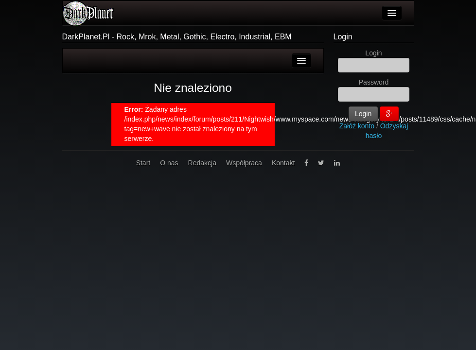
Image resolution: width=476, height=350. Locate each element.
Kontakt (283, 163)
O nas (169, 163)
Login (343, 37)
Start (143, 163)
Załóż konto (356, 126)
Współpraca (244, 163)
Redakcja (202, 163)
